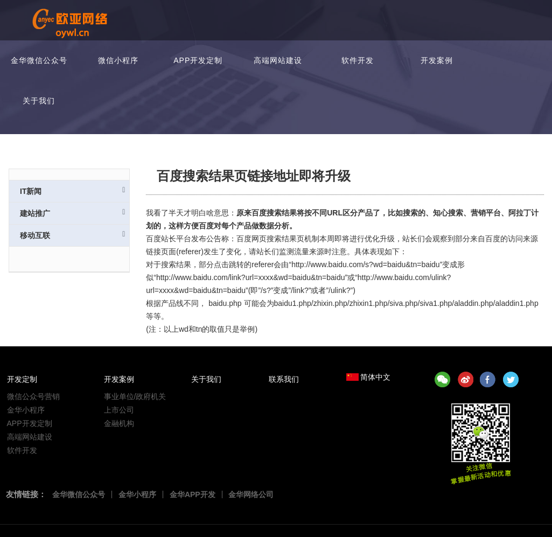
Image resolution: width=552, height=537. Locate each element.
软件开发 (357, 60)
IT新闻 (72, 191)
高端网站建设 (278, 60)
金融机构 (119, 423)
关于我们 (39, 100)
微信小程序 (118, 60)
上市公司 (119, 410)
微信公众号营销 (33, 396)
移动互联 (72, 235)
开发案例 (437, 60)
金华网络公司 (251, 494)
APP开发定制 (197, 60)
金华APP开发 (192, 494)
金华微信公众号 (39, 60)
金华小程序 (26, 410)
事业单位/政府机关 (135, 396)
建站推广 (72, 213)
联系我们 (284, 379)
